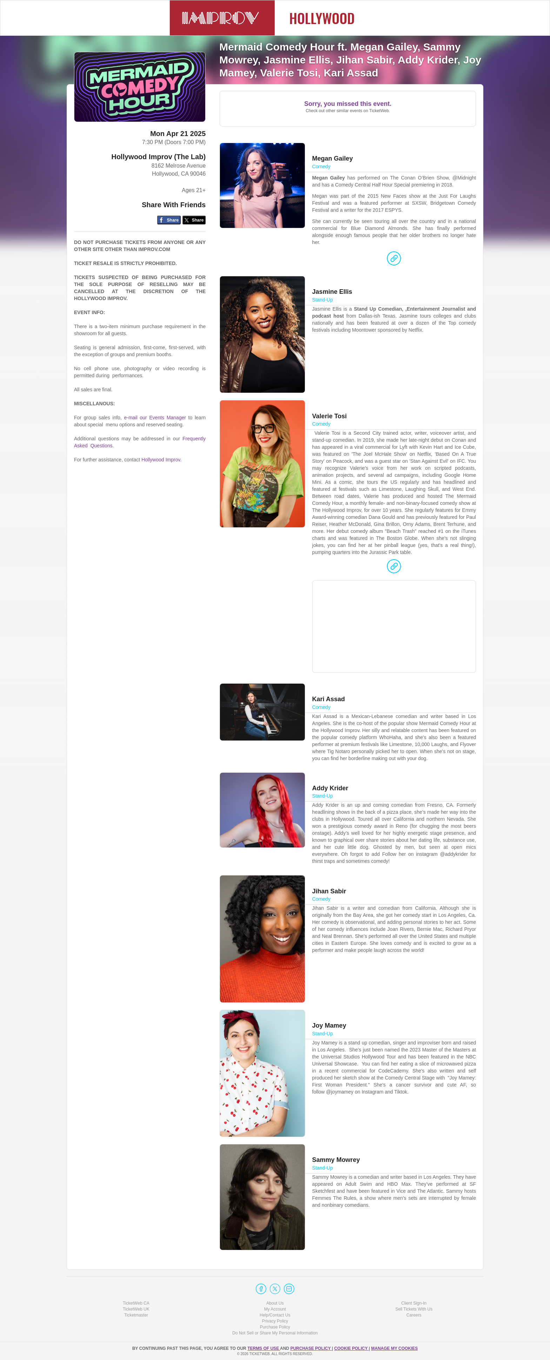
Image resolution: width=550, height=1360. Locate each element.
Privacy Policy (275, 1321)
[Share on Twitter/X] (194, 220)
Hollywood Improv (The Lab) (158, 157)
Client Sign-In (414, 1303)
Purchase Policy (275, 1327)
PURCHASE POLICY (311, 1348)
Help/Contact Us (275, 1315)
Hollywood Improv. (161, 459)
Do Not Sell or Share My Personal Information (274, 1333)
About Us (274, 1303)
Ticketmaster (136, 1315)
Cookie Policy (351, 1348)
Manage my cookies (394, 1348)
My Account (275, 1309)
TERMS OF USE (263, 1348)
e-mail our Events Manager (155, 417)
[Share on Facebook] (169, 220)
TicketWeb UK (136, 1309)
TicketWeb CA (136, 1303)
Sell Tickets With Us (413, 1309)
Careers (414, 1315)
